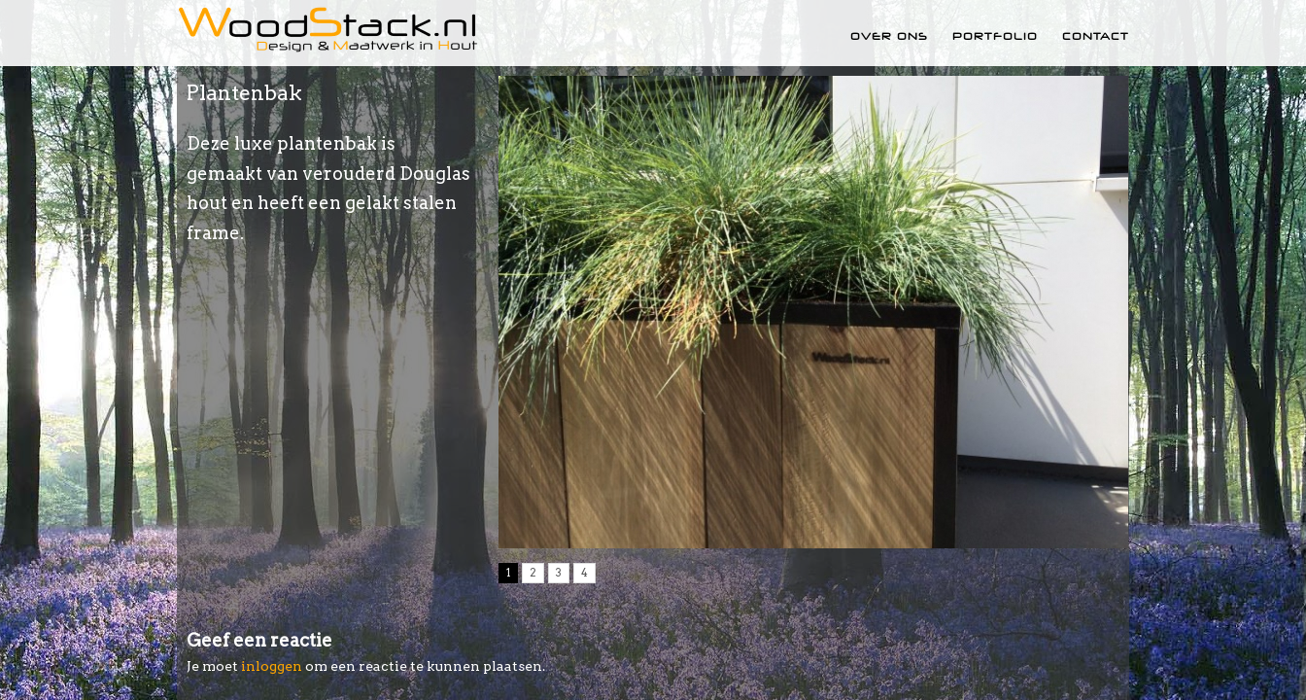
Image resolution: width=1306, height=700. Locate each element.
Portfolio (995, 36)
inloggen (271, 666)
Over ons (889, 36)
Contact (1095, 36)
